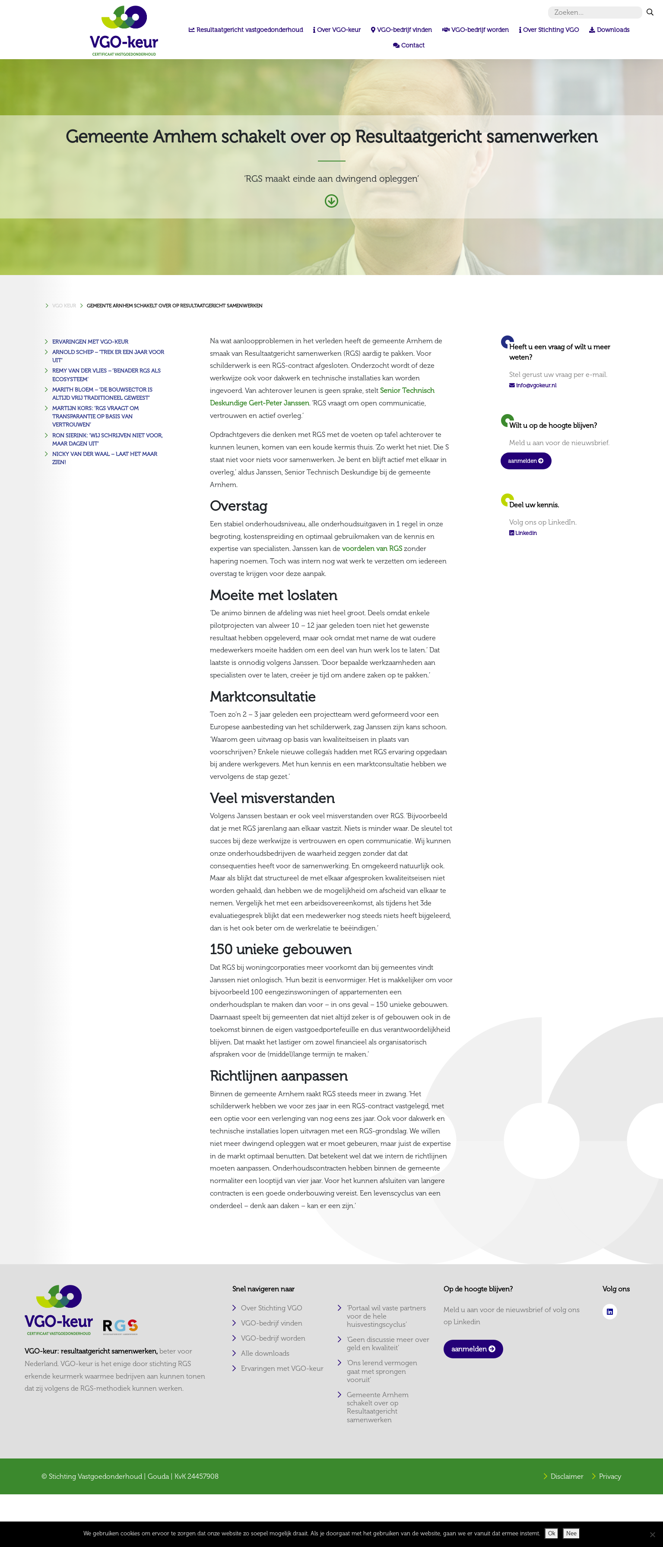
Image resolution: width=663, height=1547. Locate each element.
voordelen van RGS (372, 548)
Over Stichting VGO (271, 1308)
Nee (571, 1533)
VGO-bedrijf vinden (271, 1323)
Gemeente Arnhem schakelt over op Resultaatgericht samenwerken (175, 306)
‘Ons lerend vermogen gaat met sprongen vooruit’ (382, 1371)
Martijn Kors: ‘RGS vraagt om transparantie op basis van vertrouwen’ (95, 416)
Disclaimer (567, 1476)
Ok (551, 1533)
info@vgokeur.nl (536, 385)
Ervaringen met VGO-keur (90, 342)
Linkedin (523, 533)
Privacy (610, 1476)
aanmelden (526, 461)
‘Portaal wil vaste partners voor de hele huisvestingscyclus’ (386, 1316)
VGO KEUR (64, 306)
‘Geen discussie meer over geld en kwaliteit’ (388, 1343)
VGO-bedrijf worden (273, 1338)
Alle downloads (265, 1353)
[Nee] (652, 1534)
